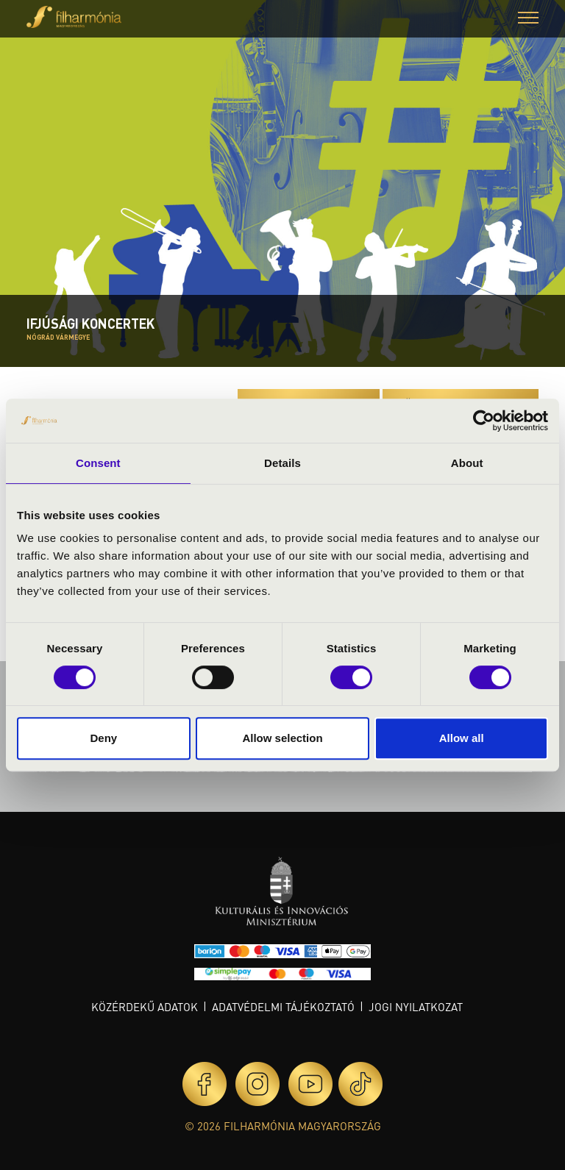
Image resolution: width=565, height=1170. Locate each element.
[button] (528, 19)
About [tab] (467, 463)
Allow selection (282, 738)
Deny (103, 738)
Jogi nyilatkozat (416, 1006)
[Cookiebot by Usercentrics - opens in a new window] (483, 421)
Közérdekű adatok (144, 1006)
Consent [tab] (98, 463)
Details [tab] (282, 463)
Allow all (461, 738)
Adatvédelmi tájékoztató (283, 1006)
